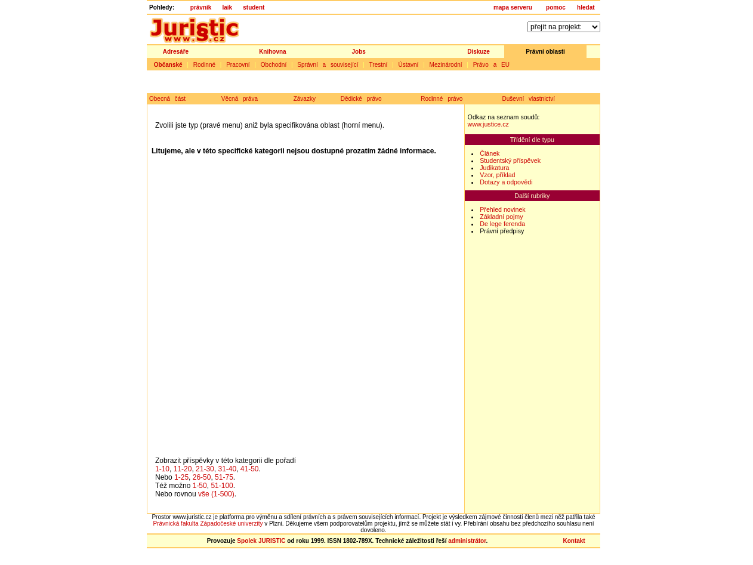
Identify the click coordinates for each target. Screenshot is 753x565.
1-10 (162, 469)
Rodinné (204, 64)
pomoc (556, 7)
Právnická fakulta (175, 523)
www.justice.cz (488, 124)
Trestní (378, 64)
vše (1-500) (216, 494)
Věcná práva (239, 98)
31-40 (227, 469)
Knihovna (272, 51)
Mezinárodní (446, 64)
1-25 (181, 477)
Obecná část (167, 98)
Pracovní (237, 64)
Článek (489, 153)
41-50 (249, 469)
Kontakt (574, 541)
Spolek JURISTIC (261, 541)
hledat (585, 7)
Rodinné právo (441, 98)
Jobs (359, 51)
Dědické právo (361, 98)
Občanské (168, 64)
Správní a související (327, 64)
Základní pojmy (501, 216)
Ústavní (408, 64)
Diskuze (478, 51)
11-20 (183, 469)
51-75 (224, 477)
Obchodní (273, 64)
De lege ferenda (502, 223)
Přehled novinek (502, 209)
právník (201, 7)
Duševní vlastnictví (528, 98)
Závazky (305, 98)
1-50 (200, 485)
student (253, 7)
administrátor (467, 541)
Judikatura (494, 167)
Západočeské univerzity (231, 523)
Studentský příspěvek (510, 160)
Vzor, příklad (497, 174)
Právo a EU (491, 64)
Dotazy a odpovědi (506, 182)
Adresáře (176, 51)
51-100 (222, 485)
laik (227, 7)
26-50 (202, 477)
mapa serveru (512, 7)
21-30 (205, 469)
